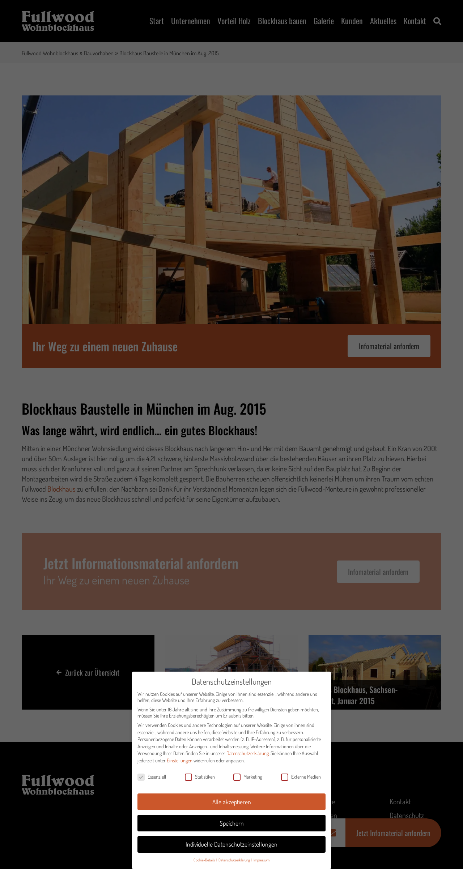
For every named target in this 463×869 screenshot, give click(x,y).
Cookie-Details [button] (205, 864)
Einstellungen (179, 765)
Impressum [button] (261, 864)
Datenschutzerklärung (247, 758)
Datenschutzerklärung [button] (234, 864)
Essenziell (151, 781)
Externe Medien (301, 781)
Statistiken (200, 781)
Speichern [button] (232, 828)
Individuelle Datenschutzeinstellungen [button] (231, 849)
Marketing (247, 781)
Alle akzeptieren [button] (231, 806)
